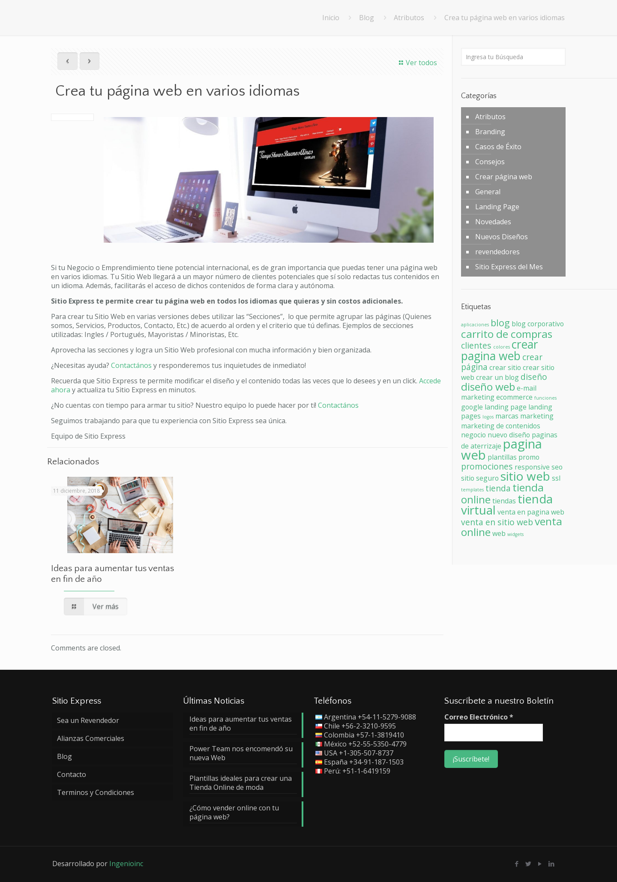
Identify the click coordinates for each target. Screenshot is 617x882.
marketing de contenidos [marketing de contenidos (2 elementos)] (500, 425)
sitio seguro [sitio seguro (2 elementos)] (480, 478)
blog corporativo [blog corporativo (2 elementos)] (538, 323)
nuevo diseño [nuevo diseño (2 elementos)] (509, 434)
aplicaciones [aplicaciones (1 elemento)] (475, 325)
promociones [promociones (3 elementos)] (487, 466)
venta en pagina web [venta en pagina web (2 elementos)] (530, 512)
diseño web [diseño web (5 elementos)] (488, 386)
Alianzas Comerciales (90, 738)
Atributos (409, 17)
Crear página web (503, 176)
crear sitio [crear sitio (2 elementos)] (505, 367)
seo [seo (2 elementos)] (557, 467)
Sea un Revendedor (88, 720)
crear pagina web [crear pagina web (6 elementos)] (499, 350)
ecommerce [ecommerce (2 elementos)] (514, 397)
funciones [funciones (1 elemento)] (545, 398)
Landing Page (497, 206)
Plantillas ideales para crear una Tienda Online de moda (240, 783)
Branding (490, 131)
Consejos (490, 161)
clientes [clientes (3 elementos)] (476, 345)
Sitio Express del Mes (509, 266)
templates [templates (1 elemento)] (472, 490)
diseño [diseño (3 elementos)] (534, 376)
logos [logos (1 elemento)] (488, 417)
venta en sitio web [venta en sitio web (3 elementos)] (497, 522)
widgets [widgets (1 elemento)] (515, 534)
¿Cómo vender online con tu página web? (234, 813)
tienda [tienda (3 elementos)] (498, 488)
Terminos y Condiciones (95, 792)
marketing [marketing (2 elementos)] (537, 416)
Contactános (132, 365)
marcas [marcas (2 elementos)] (506, 416)
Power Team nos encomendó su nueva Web (241, 753)
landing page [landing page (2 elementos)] (506, 407)
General (487, 191)
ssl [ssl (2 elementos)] (556, 478)
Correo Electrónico (478, 717)
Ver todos (416, 62)
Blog (366, 17)
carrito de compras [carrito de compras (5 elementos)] (506, 334)
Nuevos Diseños (501, 236)
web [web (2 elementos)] (499, 533)
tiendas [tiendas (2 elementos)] (504, 501)
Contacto (71, 774)
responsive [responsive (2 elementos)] (532, 467)
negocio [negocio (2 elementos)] (473, 434)
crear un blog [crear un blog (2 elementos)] (497, 377)
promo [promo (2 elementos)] (528, 457)
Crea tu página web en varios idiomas (504, 17)
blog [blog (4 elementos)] (500, 322)
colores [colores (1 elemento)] (501, 347)
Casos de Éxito (498, 146)
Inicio (330, 17)
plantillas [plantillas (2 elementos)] (502, 457)
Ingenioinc (126, 863)
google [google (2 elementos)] (472, 407)
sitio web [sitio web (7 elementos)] (525, 476)
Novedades (493, 221)
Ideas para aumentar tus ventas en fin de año (240, 724)
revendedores (497, 251)
